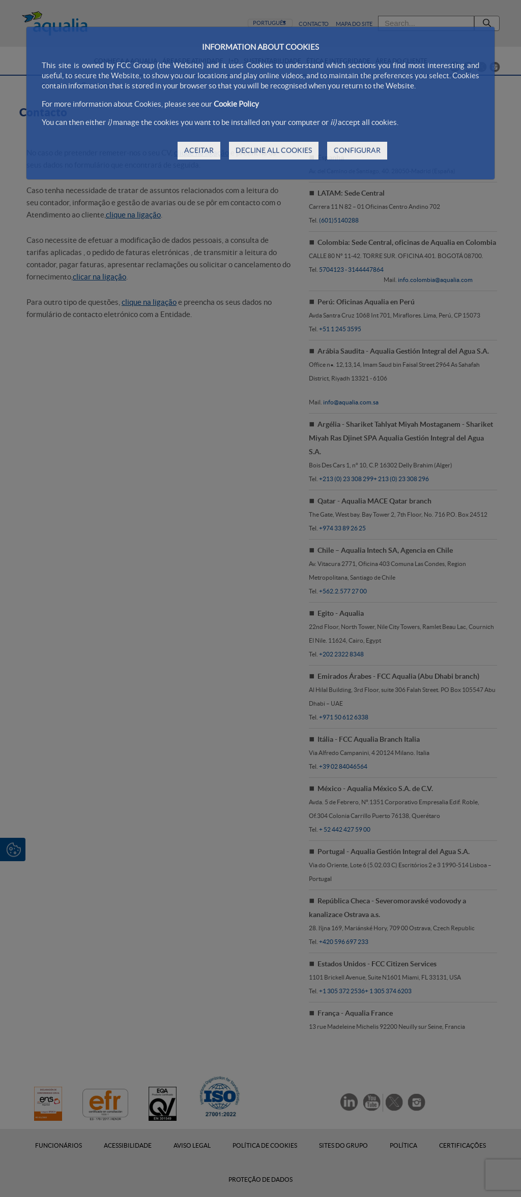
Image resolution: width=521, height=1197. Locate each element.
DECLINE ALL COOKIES (274, 150)
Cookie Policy (236, 104)
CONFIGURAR (357, 150)
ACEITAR (199, 150)
